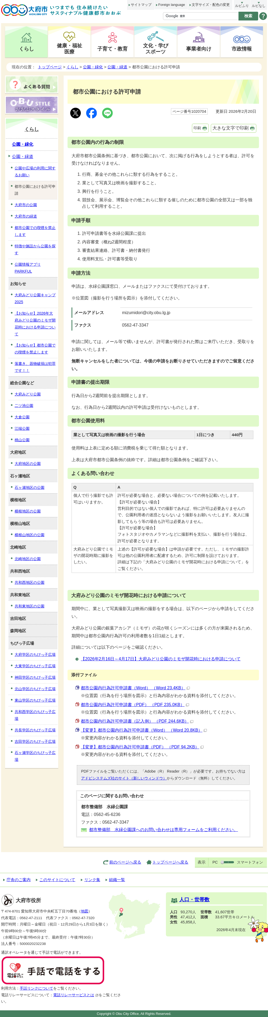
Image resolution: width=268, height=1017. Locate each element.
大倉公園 (22, 417)
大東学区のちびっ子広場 (35, 666)
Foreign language (171, 5)
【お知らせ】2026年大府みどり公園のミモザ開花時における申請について (35, 323)
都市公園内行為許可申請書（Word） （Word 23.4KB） (135, 688)
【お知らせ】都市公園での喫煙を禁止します (35, 348)
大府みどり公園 (28, 394)
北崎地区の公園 (28, 559)
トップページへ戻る (170, 862)
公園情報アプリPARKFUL (28, 267)
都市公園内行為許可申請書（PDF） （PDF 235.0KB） (135, 704)
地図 (84, 911)
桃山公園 (22, 440)
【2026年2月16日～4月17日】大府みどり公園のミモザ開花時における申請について (161, 659)
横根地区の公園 (28, 511)
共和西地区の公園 (29, 582)
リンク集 (92, 879)
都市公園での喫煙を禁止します (35, 231)
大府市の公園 (26, 205)
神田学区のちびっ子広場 (35, 677)
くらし (26, 49)
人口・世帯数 (194, 899)
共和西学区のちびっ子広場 (35, 715)
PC (215, 862)
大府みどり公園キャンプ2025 (35, 298)
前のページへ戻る (125, 862)
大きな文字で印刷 (230, 128)
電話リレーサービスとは (76, 995)
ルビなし (259, 6)
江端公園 (22, 428)
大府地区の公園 (28, 463)
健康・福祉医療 (69, 49)
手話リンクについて (36, 988)
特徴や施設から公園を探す (35, 249)
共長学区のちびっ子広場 (35, 730)
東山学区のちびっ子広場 (35, 700)
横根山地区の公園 (29, 535)
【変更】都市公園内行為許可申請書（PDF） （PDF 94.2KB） (142, 747)
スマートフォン (250, 862)
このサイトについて (57, 879)
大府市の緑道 (26, 216)
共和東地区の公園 (29, 606)
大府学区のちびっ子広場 (35, 654)
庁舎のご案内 (19, 879)
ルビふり (242, 6)
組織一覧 (117, 879)
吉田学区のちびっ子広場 (35, 741)
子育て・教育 (112, 49)
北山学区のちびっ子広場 (35, 689)
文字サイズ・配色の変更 (211, 5)
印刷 (197, 128)
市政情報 (242, 49)
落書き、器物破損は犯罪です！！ (35, 367)
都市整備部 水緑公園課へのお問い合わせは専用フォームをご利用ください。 (163, 829)
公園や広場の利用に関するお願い (35, 171)
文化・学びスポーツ (155, 49)
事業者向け (198, 49)
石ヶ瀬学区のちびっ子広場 (35, 756)
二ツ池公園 (24, 405)
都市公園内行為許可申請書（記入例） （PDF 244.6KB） (137, 721)
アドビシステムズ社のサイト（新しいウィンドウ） (124, 778)
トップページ (50, 67)
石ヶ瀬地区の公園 (29, 487)
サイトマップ (141, 5)
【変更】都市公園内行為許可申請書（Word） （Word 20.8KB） (144, 730)
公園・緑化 (93, 67)
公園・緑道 (117, 67)
